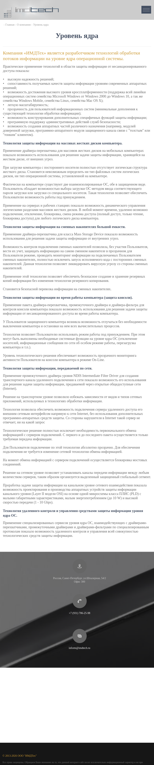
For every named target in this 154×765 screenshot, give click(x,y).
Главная (10, 24)
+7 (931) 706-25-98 (79, 613)
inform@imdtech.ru (79, 648)
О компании (24, 24)
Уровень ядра (41, 24)
